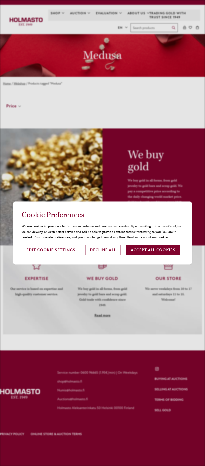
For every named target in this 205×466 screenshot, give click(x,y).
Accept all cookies (153, 249)
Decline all (103, 249)
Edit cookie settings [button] (50, 249)
